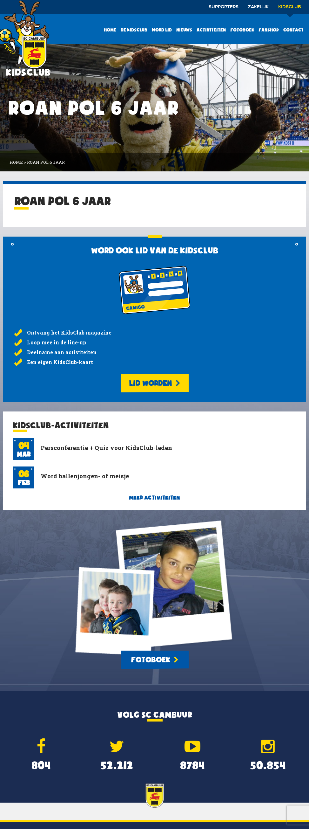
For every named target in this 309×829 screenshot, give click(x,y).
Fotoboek (242, 30)
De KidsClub (134, 30)
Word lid (162, 30)
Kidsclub (289, 9)
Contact (293, 30)
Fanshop (269, 30)
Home (110, 30)
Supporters (223, 7)
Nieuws (184, 30)
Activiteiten (211, 30)
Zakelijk (258, 7)
